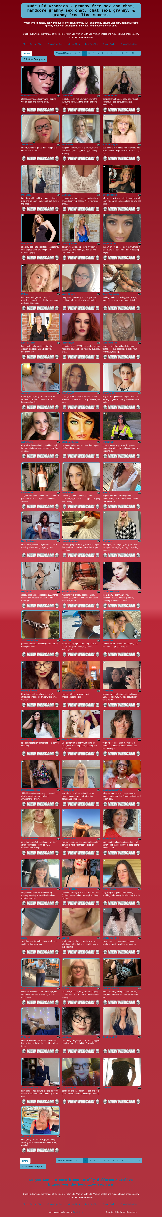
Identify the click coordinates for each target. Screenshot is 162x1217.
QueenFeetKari (69, 839)
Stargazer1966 (68, 691)
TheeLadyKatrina (111, 591)
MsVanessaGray (29, 96)
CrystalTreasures (111, 938)
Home (27, 53)
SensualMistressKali (31, 1087)
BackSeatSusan (28, 541)
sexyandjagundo (70, 541)
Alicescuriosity (28, 1136)
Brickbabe (107, 541)
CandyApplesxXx (111, 294)
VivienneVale (109, 839)
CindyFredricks (69, 1087)
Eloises (65, 938)
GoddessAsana (110, 243)
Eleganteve (67, 739)
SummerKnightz (110, 144)
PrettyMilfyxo (68, 343)
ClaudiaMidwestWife (112, 790)
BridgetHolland (110, 195)
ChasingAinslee (69, 243)
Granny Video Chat (129, 44)
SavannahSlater (69, 591)
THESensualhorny (29, 839)
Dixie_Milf (107, 739)
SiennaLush (27, 144)
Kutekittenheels (110, 343)
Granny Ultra (74, 44)
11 (127, 53)
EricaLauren (67, 144)
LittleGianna (27, 492)
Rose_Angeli (68, 492)
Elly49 (24, 938)
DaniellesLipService (30, 790)
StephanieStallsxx (70, 442)
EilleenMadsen (28, 343)
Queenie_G (26, 889)
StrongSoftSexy (110, 393)
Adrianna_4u (68, 790)
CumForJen (67, 96)
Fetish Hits (78, 1212)
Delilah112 (26, 195)
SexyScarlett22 (110, 1037)
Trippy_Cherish (110, 889)
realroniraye (27, 442)
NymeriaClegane (29, 739)
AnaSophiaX (68, 393)
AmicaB (106, 492)
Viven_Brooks (68, 294)
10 (122, 53)
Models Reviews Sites (32, 44)
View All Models (63, 53)
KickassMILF (109, 691)
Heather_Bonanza (111, 988)
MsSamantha (27, 243)
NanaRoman (108, 640)
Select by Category (34, 59)
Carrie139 (66, 195)
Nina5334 (107, 1087)
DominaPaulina (110, 96)
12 (133, 53)
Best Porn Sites (91, 44)
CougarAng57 (27, 988)
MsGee (24, 294)
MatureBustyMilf (29, 691)
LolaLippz (66, 1037)
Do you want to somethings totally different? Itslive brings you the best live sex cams (81, 1182)
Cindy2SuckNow (70, 889)
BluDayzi (66, 988)
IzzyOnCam (26, 591)
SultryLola (26, 393)
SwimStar (66, 640)
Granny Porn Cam (55, 44)
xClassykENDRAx (29, 640)
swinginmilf (108, 442)
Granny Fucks (109, 44)
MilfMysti (25, 1037)
